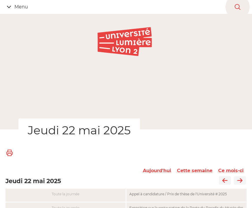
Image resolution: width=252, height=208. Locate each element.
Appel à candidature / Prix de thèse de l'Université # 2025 (178, 194)
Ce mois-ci (231, 170)
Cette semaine (194, 170)
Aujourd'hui (157, 170)
